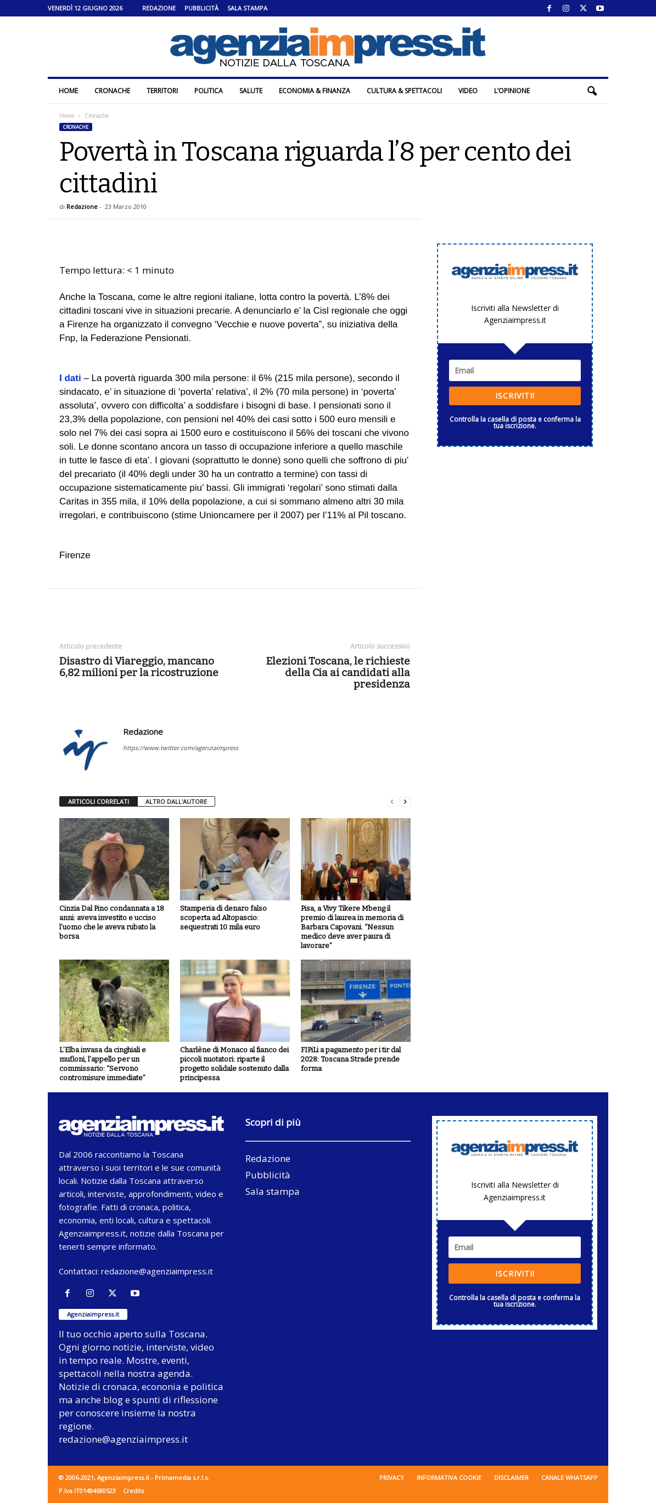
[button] (592, 91)
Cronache (112, 90)
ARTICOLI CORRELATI (98, 801)
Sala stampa (247, 8)
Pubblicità (201, 8)
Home (68, 90)
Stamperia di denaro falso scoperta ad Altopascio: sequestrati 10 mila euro (223, 917)
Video (468, 90)
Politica (208, 90)
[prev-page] (391, 802)
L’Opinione (512, 90)
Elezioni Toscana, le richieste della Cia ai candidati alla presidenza (338, 672)
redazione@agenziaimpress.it (157, 1271)
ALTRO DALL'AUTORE (176, 801)
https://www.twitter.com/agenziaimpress (180, 748)
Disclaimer (511, 1477)
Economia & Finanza (314, 90)
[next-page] (405, 802)
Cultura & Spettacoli (404, 90)
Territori (162, 90)
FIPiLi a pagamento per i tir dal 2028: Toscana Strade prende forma (351, 1059)
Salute (250, 90)
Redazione (159, 8)
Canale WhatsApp (569, 1477)
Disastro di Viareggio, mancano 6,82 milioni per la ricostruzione (138, 666)
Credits (133, 1491)
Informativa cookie (449, 1477)
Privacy (391, 1477)
